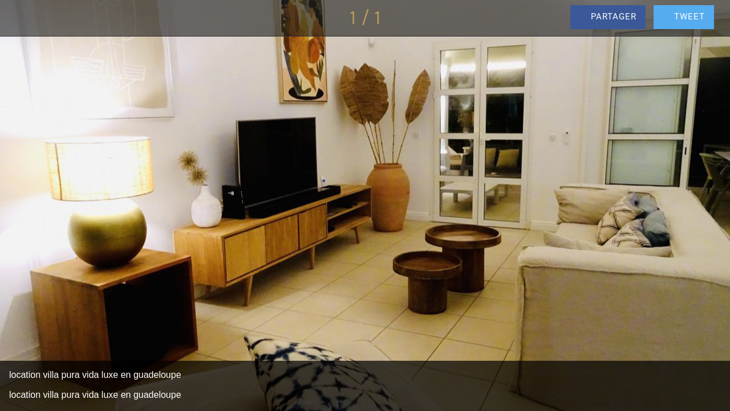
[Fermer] (18, 18)
